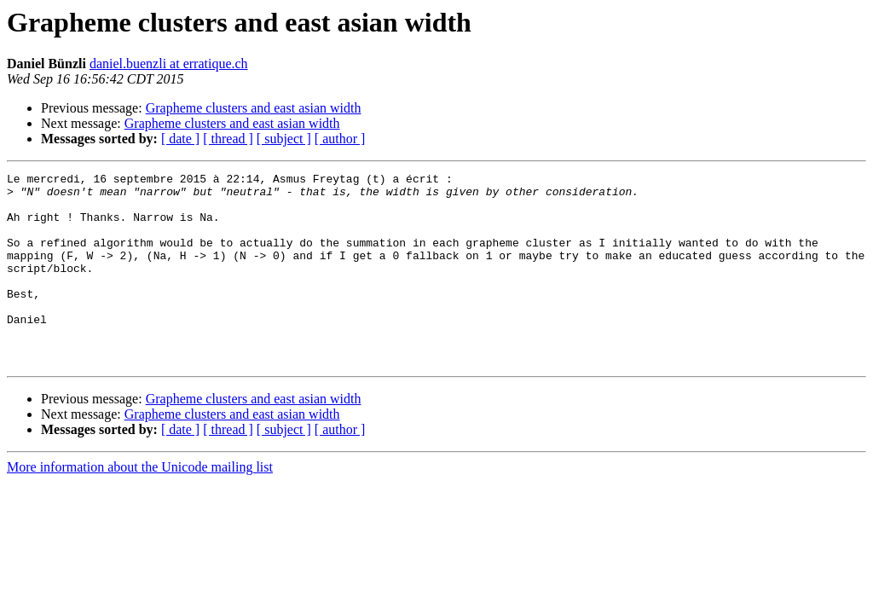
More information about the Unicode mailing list (140, 505)
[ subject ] (284, 138)
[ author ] (340, 138)
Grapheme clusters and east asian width (253, 108)
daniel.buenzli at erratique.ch (169, 63)
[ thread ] (228, 138)
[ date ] (180, 138)
